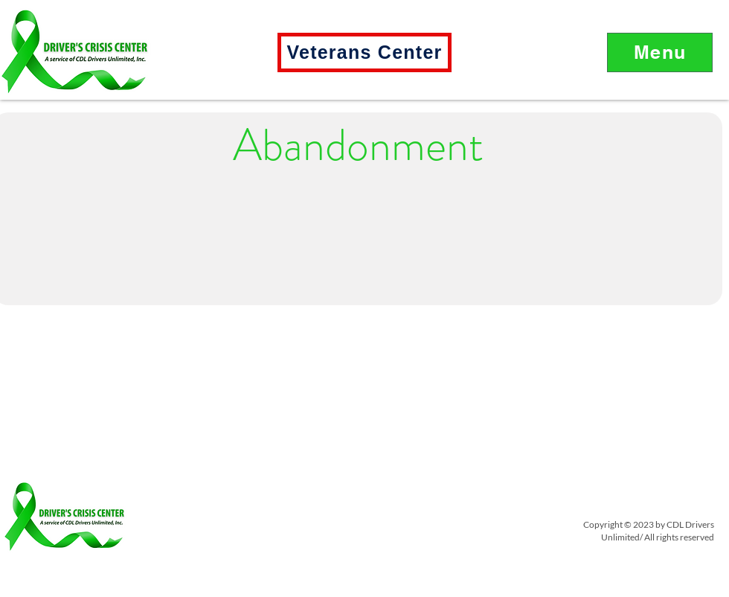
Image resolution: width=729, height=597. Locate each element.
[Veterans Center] (364, 52)
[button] (660, 52)
